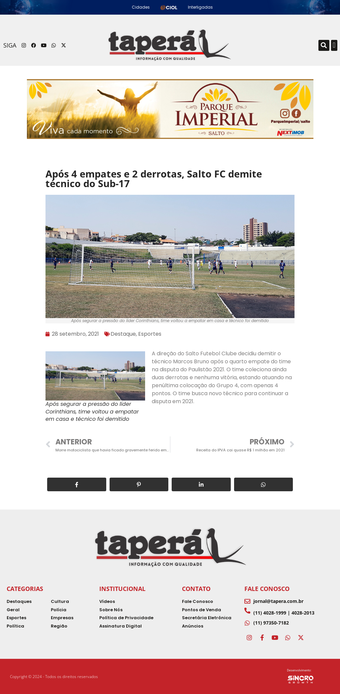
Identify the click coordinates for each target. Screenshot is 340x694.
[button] (323, 45)
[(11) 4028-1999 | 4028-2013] (247, 611)
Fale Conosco (267, 589)
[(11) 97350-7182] (247, 623)
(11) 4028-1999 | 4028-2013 (283, 613)
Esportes (149, 334)
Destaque (123, 334)
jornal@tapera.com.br (278, 601)
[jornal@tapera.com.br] (247, 601)
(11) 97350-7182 (271, 623)
